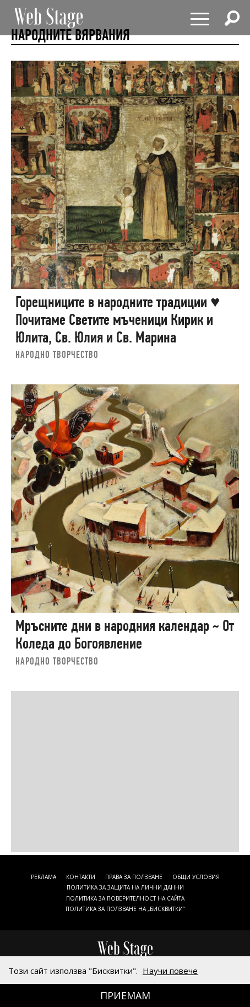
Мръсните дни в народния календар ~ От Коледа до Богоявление (124, 634)
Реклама (43, 877)
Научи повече (170, 970)
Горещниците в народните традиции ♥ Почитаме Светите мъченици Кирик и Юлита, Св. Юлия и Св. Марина (117, 319)
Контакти (80, 877)
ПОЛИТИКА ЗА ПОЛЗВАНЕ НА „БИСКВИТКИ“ (125, 909)
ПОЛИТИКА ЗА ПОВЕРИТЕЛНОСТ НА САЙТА (125, 898)
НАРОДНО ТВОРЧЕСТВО (57, 354)
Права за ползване (133, 877)
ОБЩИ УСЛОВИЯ (196, 877)
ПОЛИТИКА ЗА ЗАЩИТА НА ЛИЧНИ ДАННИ (125, 887)
